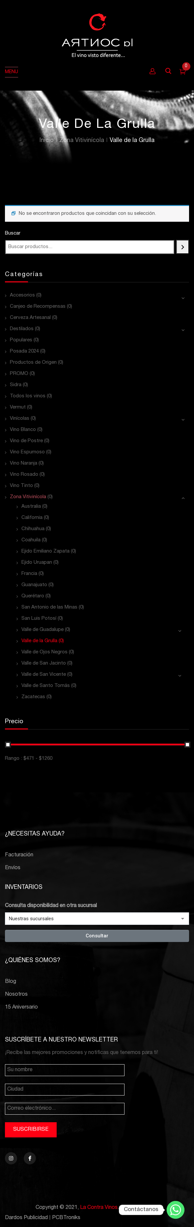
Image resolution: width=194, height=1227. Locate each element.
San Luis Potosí (38, 618)
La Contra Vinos (99, 1208)
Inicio (47, 141)
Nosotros (16, 994)
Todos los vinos (27, 396)
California (31, 517)
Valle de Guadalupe (42, 629)
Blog (10, 981)
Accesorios (22, 295)
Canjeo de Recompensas (38, 306)
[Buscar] (182, 247)
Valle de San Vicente (43, 674)
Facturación (19, 855)
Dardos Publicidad (26, 1218)
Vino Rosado (24, 474)
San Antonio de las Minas (49, 607)
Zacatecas (33, 697)
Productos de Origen (33, 362)
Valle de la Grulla (39, 641)
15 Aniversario (21, 1007)
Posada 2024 (24, 351)
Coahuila (31, 540)
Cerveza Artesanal (30, 317)
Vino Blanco (23, 429)
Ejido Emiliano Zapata (45, 551)
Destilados (22, 329)
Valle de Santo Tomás (45, 685)
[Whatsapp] (175, 1210)
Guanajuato (34, 585)
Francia (29, 573)
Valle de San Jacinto (43, 663)
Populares (21, 340)
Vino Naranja (23, 463)
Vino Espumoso (27, 452)
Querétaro (32, 596)
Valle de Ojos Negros (44, 652)
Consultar (97, 936)
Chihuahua (32, 529)
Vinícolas (19, 418)
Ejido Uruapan (36, 562)
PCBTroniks (66, 1218)
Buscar (12, 233)
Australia (31, 506)
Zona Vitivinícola (81, 141)
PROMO (19, 373)
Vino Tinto (21, 485)
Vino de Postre (26, 441)
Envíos (12, 868)
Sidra (15, 385)
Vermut (18, 407)
